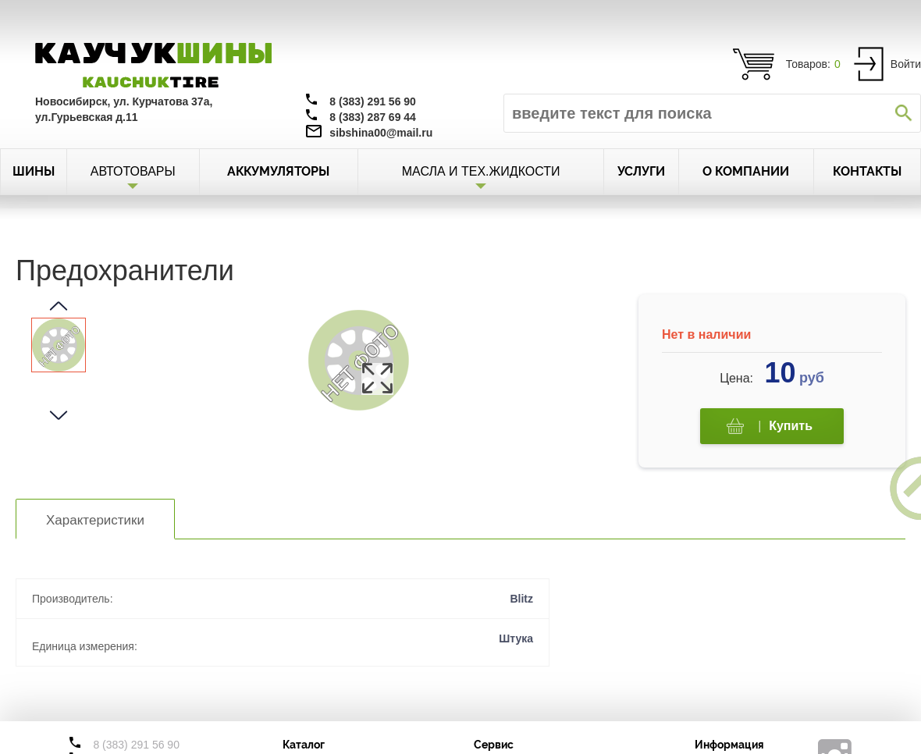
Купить (770, 427)
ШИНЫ (33, 171)
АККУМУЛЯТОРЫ (278, 171)
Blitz (521, 598)
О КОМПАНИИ (745, 171)
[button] (58, 306)
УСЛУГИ (641, 171)
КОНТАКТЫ (867, 171)
